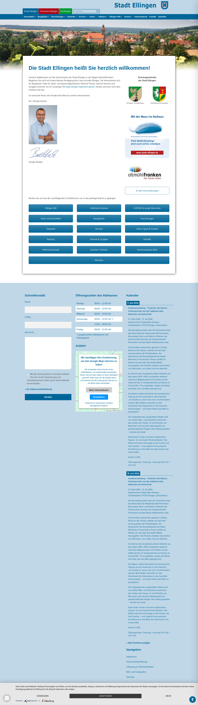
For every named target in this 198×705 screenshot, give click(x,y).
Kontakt (152, 17)
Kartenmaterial (140, 17)
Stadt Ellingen (30, 11)
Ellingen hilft (114, 17)
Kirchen (82, 17)
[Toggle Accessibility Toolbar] (192, 699)
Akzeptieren (99, 397)
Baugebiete (42, 17)
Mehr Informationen (99, 390)
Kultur (92, 17)
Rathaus (102, 17)
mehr (168, 696)
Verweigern (43, 696)
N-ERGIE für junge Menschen (147, 208)
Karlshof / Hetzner (99, 249)
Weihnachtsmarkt (50, 249)
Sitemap (130, 677)
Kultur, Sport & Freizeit (147, 229)
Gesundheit (29, 17)
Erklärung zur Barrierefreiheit (140, 666)
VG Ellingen (65, 11)
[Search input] (85, 11)
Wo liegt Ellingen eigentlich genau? (78, 86)
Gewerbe (71, 17)
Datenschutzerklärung (136, 661)
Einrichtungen (57, 17)
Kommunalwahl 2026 (147, 249)
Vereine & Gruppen (99, 239)
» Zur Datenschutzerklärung (38, 389)
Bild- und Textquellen (136, 672)
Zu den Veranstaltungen (147, 190)
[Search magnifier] (97, 11)
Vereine (127, 17)
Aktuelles (162, 17)
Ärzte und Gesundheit (51, 218)
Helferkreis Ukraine (99, 208)
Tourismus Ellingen (48, 11)
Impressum (131, 656)
